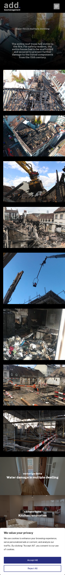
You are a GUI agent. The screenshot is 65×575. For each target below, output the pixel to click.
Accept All (32, 560)
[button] (56, 6)
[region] (32, 551)
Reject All (33, 568)
